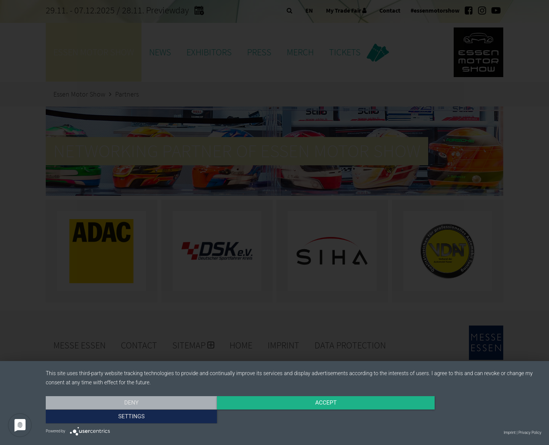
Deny (120, 417)
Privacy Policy (529, 432)
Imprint (509, 432)
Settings (467, 417)
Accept (293, 417)
